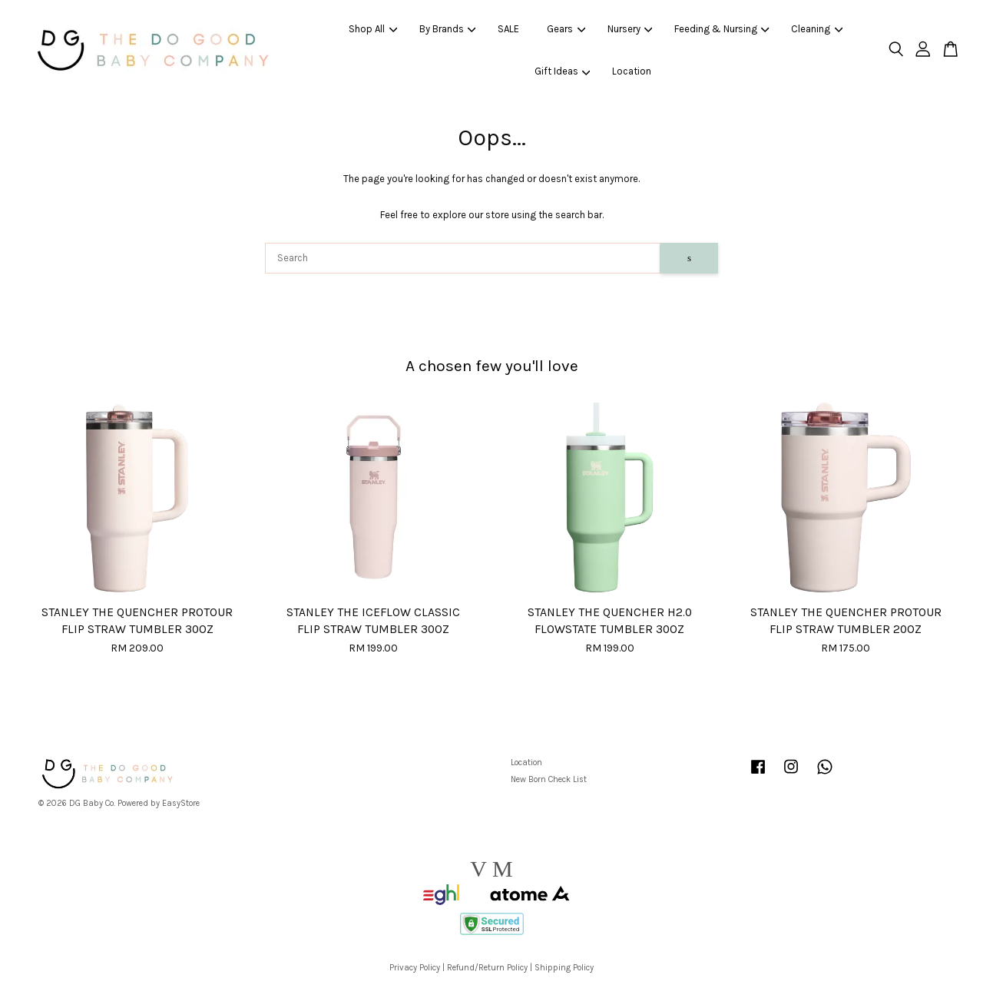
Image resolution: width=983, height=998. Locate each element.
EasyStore (181, 803)
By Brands (447, 29)
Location (631, 71)
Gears (566, 29)
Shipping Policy (564, 968)
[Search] (462, 258)
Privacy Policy (414, 968)
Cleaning (816, 29)
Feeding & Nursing (722, 29)
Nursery (630, 29)
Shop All (373, 29)
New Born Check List (549, 779)
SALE (508, 29)
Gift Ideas (563, 71)
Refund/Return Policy (487, 968)
